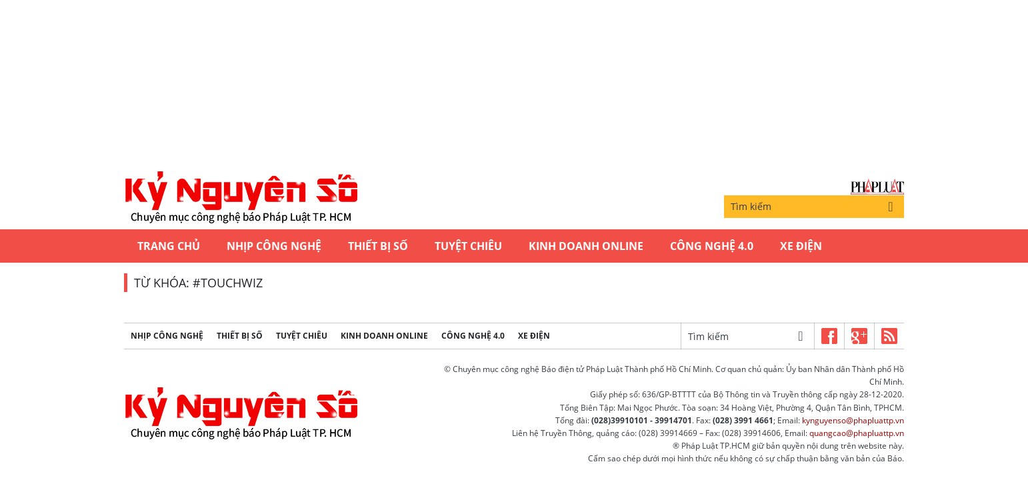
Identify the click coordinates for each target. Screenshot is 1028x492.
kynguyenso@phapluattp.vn (853, 420)
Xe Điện (801, 246)
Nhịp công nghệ (274, 246)
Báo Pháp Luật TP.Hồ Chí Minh (877, 187)
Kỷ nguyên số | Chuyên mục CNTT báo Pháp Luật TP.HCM (240, 198)
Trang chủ (168, 246)
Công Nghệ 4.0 (711, 246)
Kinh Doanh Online (586, 246)
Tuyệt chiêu (468, 246)
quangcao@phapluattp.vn (856, 433)
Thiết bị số (378, 246)
